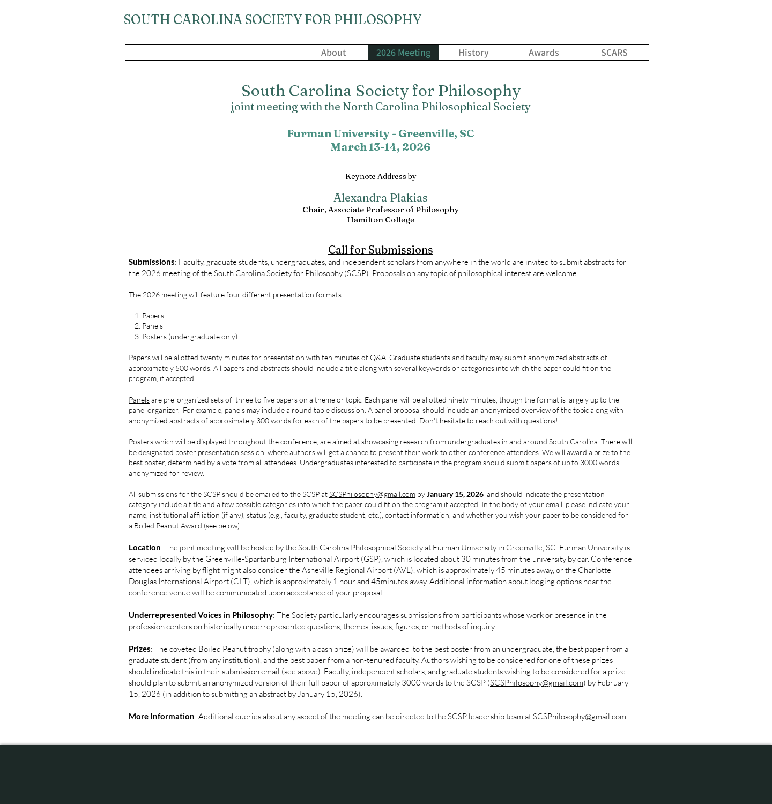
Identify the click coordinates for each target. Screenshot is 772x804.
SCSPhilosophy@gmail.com (372, 493)
